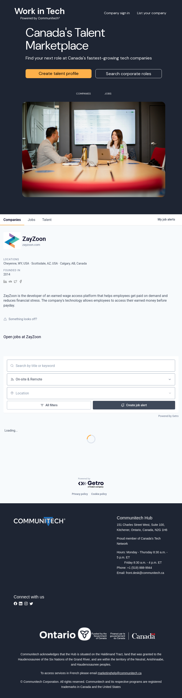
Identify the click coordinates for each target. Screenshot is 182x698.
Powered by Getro (168, 416)
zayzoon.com (31, 244)
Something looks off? (20, 319)
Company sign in (117, 13)
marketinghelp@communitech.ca (120, 673)
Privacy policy (80, 494)
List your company (151, 13)
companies (12, 220)
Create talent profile (59, 73)
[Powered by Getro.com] (91, 483)
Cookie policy (99, 494)
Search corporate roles (128, 73)
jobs (31, 220)
